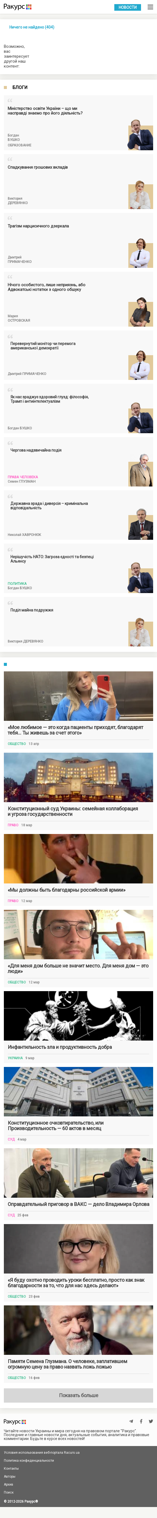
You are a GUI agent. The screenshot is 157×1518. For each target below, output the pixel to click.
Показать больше (78, 1395)
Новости (128, 7)
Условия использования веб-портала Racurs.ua (42, 1453)
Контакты (11, 1468)
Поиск (8, 1492)
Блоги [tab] (20, 87)
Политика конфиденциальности (29, 1461)
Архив (8, 1484)
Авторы (9, 1476)
